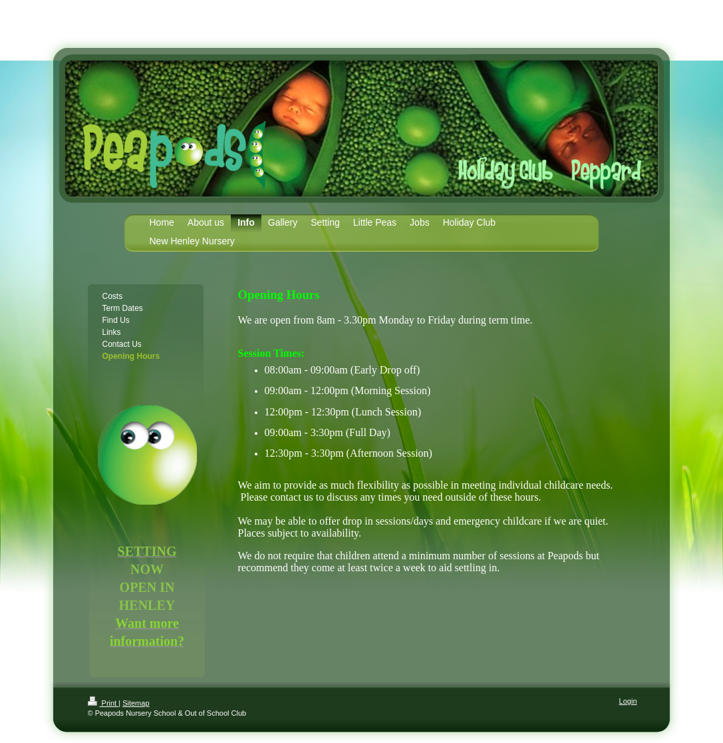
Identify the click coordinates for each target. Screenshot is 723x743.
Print (103, 703)
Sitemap (135, 703)
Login (628, 701)
